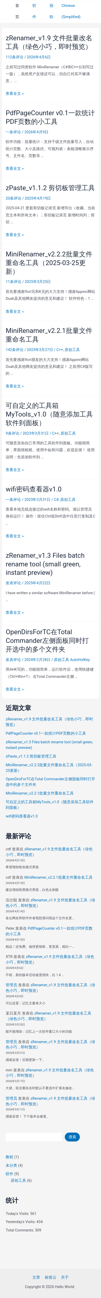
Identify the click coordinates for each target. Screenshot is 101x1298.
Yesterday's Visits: (21, 1221)
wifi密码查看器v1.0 (33, 489)
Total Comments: (20, 1230)
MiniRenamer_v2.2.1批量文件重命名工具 (40, 793)
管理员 (11, 985)
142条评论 (14, 349)
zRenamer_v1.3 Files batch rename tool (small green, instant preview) (45, 564)
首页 (17, 11)
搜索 (72, 1137)
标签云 (50, 1277)
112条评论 (14, 57)
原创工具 (72, 349)
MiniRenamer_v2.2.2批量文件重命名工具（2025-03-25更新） (49, 262)
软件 (34, 11)
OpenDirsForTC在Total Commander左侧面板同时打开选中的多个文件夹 (47, 640)
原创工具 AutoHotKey (72, 659)
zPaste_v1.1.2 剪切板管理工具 (50, 188)
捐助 (51, 11)
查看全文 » (14, 93)
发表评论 (13, 583)
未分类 (11, 1165)
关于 (65, 1277)
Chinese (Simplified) (70, 11)
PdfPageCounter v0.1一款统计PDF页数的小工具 (46, 733)
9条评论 (12, 433)
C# (56, 499)
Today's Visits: (18, 1213)
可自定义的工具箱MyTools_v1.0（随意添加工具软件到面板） (49, 414)
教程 (9, 1157)
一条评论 (13, 132)
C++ (59, 349)
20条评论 (13, 198)
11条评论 (13, 281)
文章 (36, 1277)
